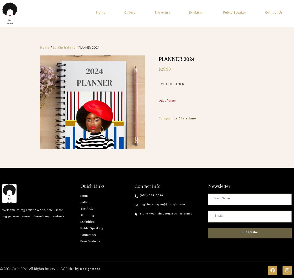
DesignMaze (90, 268)
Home (100, 12)
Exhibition (196, 12)
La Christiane (64, 47)
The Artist (162, 12)
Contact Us (273, 12)
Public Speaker (234, 12)
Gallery (130, 12)
